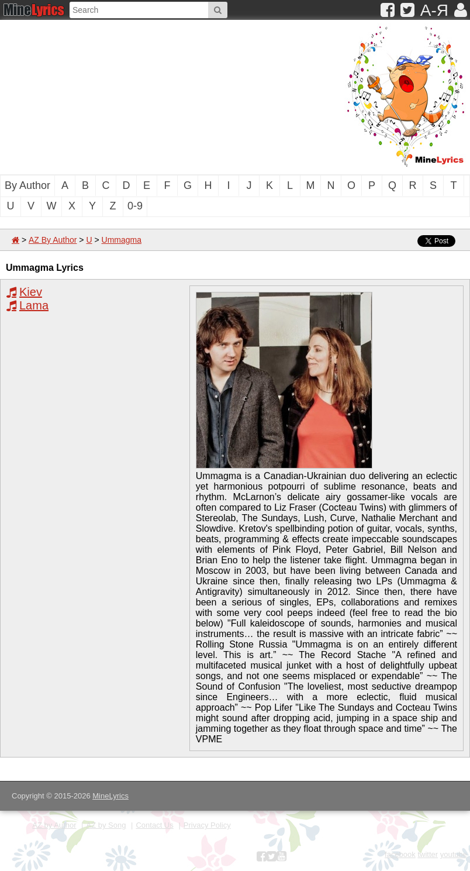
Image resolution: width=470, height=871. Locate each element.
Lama (34, 305)
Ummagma (121, 240)
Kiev (30, 291)
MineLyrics (110, 795)
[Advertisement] (155, 96)
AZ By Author (53, 240)
